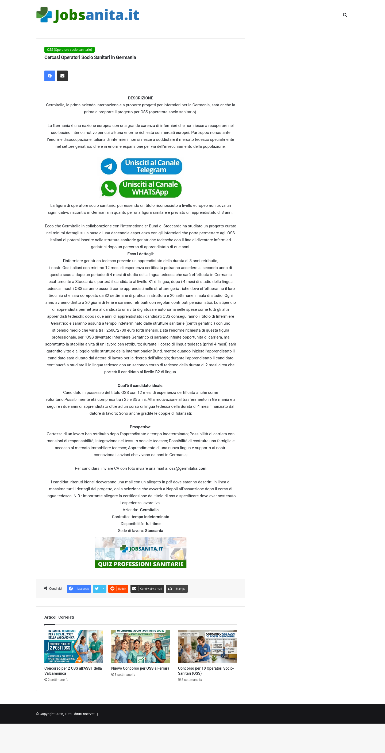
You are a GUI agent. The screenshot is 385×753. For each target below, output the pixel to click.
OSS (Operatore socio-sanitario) (69, 50)
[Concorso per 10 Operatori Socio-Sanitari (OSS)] (207, 646)
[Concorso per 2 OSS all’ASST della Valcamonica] (73, 646)
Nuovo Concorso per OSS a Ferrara (140, 668)
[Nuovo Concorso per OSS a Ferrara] (140, 646)
